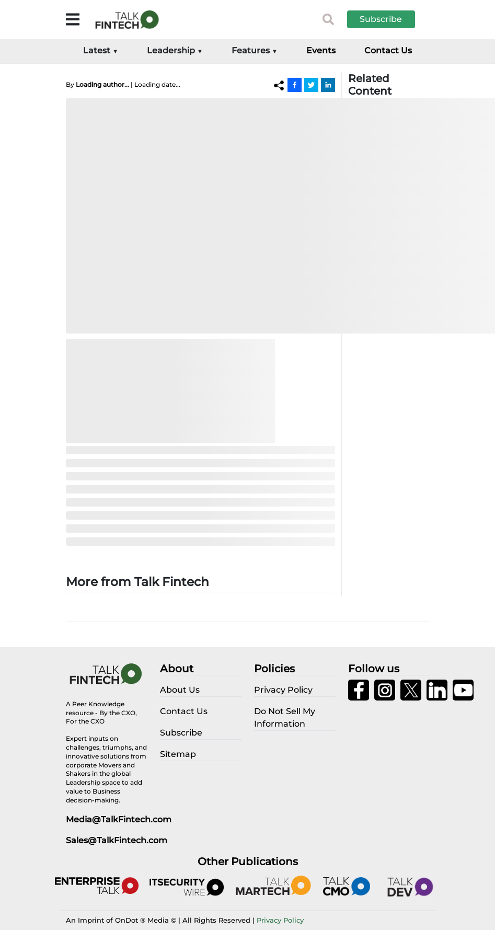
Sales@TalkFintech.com (116, 840)
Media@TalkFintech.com (118, 819)
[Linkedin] (328, 84)
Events (321, 50)
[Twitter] (311, 84)
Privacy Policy (280, 920)
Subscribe (381, 19)
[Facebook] (294, 84)
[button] (389, 19)
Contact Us (388, 50)
